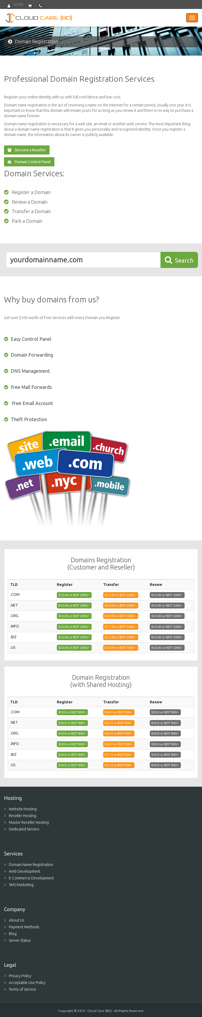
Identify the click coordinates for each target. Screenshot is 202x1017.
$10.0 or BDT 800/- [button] (72, 712)
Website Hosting (20, 809)
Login (15, 4)
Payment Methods (21, 927)
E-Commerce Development (29, 878)
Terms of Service (20, 989)
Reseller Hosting (20, 816)
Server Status (17, 940)
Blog (10, 934)
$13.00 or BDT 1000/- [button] (74, 595)
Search (179, 260)
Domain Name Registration (28, 864)
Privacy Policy (17, 976)
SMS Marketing (18, 885)
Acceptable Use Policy (25, 982)
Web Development (22, 871)
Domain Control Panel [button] (29, 162)
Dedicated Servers (21, 829)
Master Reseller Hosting (26, 822)
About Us (14, 920)
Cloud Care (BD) (99, 1010)
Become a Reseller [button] (27, 150)
